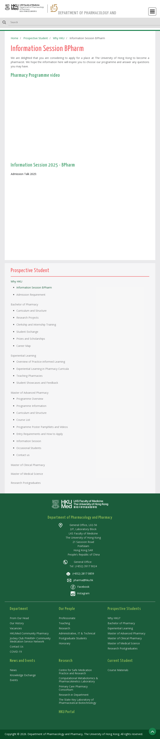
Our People (67, 609)
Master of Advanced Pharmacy (126, 633)
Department (19, 609)
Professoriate (67, 618)
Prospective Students (124, 609)
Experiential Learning (120, 628)
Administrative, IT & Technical (77, 633)
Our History (17, 623)
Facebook (80, 586)
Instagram (80, 593)
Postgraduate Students (73, 638)
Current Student (120, 661)
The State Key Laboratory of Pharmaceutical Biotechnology (77, 701)
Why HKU (58, 38)
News (13, 670)
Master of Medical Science (124, 643)
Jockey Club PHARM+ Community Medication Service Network (30, 639)
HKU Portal (67, 712)
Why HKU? (114, 618)
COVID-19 (16, 651)
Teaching (64, 623)
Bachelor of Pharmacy (121, 623)
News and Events (22, 661)
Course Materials (118, 670)
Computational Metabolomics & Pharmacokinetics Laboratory (78, 679)
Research (64, 628)
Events (14, 680)
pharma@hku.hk (80, 580)
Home (14, 38)
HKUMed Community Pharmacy (29, 633)
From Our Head (19, 618)
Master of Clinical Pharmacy (125, 638)
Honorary (64, 643)
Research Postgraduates (123, 648)
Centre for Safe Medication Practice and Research (75, 671)
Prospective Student (35, 38)
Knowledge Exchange (23, 675)
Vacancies (16, 628)
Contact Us (16, 646)
